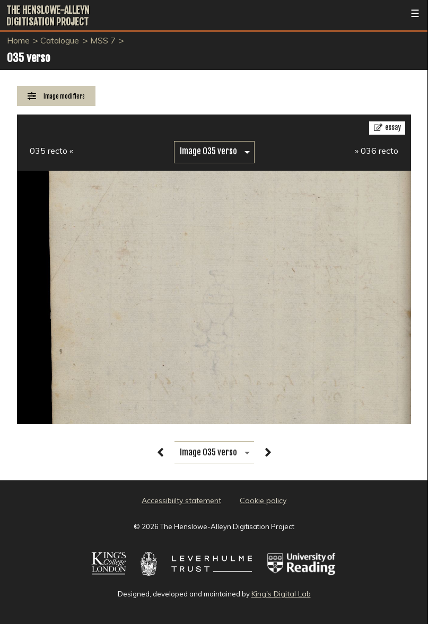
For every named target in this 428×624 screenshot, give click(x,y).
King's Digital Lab (281, 594)
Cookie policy (263, 500)
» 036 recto (376, 150)
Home (18, 40)
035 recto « (51, 150)
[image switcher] (214, 151)
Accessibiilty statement (181, 500)
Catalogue (59, 40)
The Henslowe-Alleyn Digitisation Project (47, 16)
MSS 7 (103, 40)
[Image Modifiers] (56, 96)
